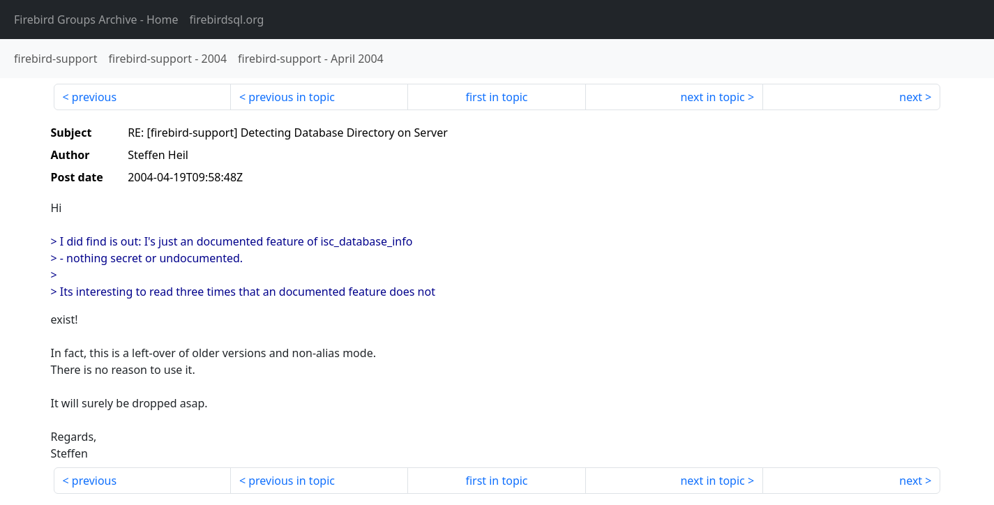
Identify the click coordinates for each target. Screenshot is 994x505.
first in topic (496, 97)
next (910, 97)
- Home (96, 19)
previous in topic (291, 97)
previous (94, 97)
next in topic (712, 97)
